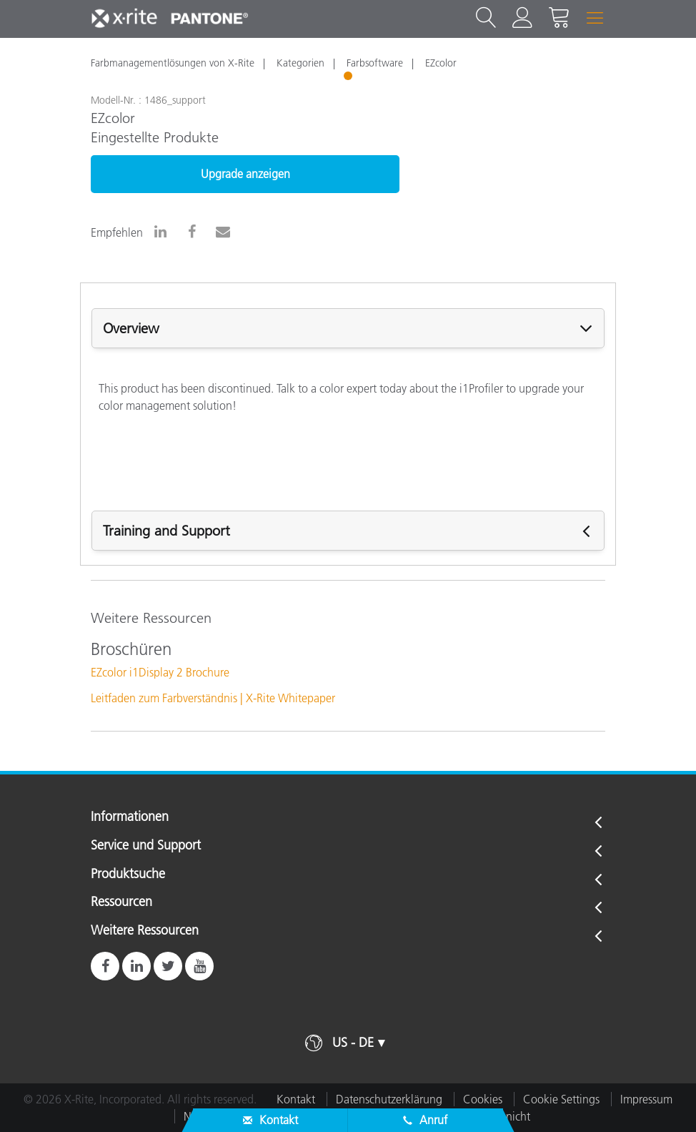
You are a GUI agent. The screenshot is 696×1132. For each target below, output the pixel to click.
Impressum (646, 1099)
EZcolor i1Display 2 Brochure (160, 672)
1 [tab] (349, 78)
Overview (131, 328)
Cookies (482, 1099)
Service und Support (146, 846)
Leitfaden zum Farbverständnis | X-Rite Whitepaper (213, 698)
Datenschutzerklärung (389, 1099)
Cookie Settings (561, 1099)
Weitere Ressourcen (145, 931)
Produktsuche (128, 874)
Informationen (130, 817)
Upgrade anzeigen (245, 174)
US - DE (353, 1042)
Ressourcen (121, 902)
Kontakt (296, 1099)
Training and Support (166, 530)
